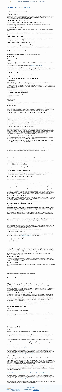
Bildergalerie (26, 1)
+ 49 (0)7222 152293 (47, 388)
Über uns (20, 1)
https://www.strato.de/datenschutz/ (36, 65)
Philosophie (32, 1)
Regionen (29, 387)
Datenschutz (36, 389)
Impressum (30, 389)
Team (40, 1)
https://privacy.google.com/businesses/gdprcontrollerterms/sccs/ (40, 372)
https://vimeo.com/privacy (28, 347)
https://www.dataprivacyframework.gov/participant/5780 (23, 378)
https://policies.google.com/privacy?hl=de (45, 373)
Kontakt (43, 1)
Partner (33, 387)
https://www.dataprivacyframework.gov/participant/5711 (23, 353)
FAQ (36, 1)
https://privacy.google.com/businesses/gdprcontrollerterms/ (17, 372)
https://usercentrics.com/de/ (26, 235)
